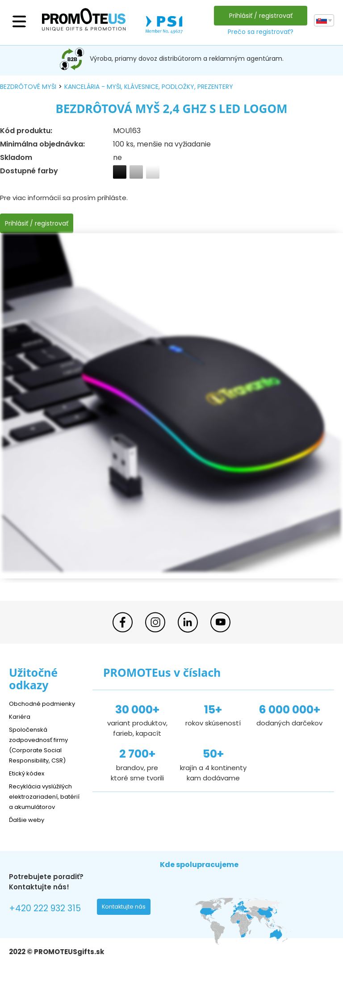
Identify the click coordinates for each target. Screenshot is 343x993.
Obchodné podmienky (46, 703)
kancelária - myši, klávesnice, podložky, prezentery (148, 86)
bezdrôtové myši (28, 86)
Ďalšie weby (29, 829)
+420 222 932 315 (49, 920)
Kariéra (20, 716)
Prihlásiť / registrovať (259, 15)
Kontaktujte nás (126, 918)
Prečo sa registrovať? (259, 31)
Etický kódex (29, 773)
